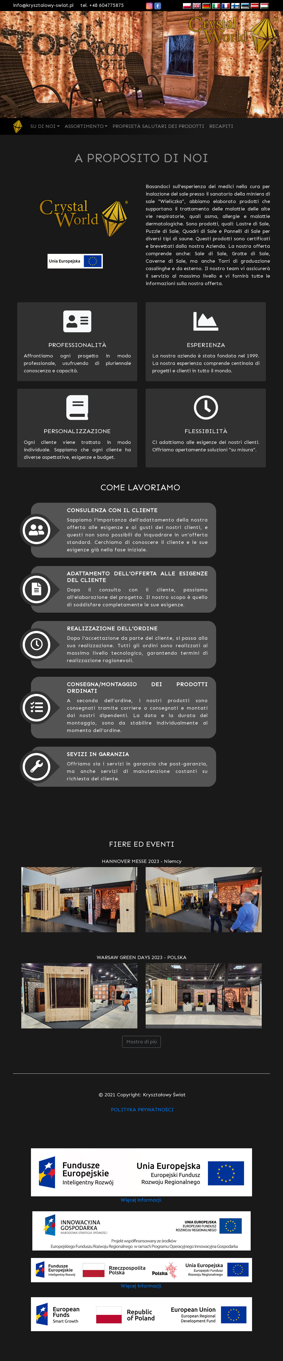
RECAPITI (221, 126)
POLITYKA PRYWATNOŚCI (142, 1110)
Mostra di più (141, 1042)
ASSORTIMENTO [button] (84, 126)
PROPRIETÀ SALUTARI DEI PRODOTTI (158, 126)
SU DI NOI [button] (43, 126)
